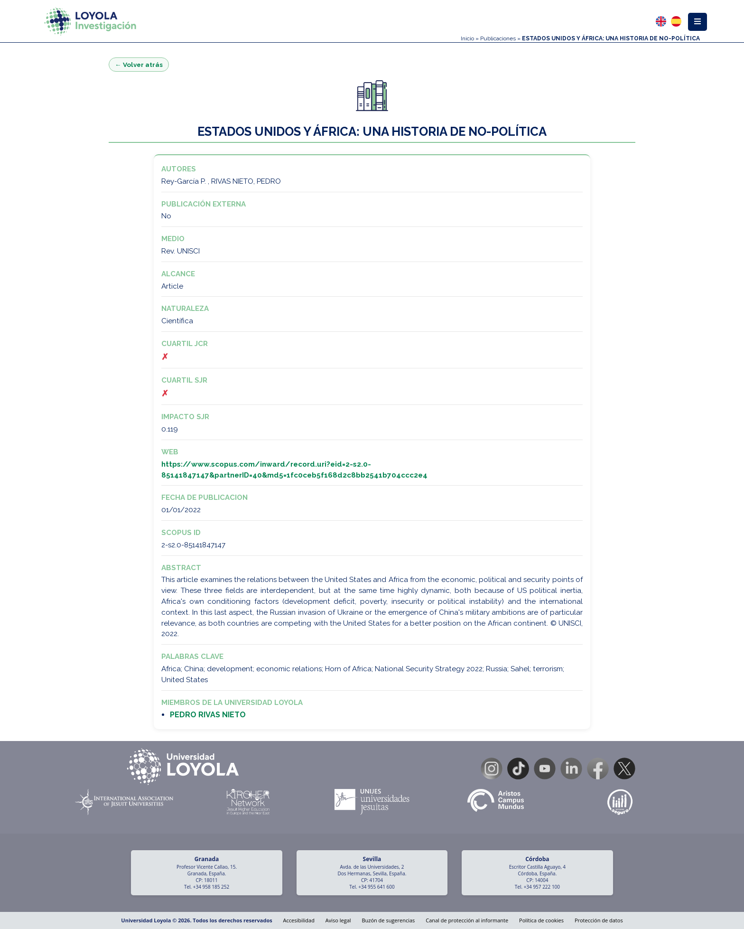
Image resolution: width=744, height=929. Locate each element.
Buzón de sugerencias (388, 920)
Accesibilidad (299, 920)
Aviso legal (338, 920)
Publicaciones (498, 38)
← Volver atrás (139, 64)
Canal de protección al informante (467, 920)
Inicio (467, 38)
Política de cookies (541, 920)
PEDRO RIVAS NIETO (208, 714)
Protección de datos (599, 920)
